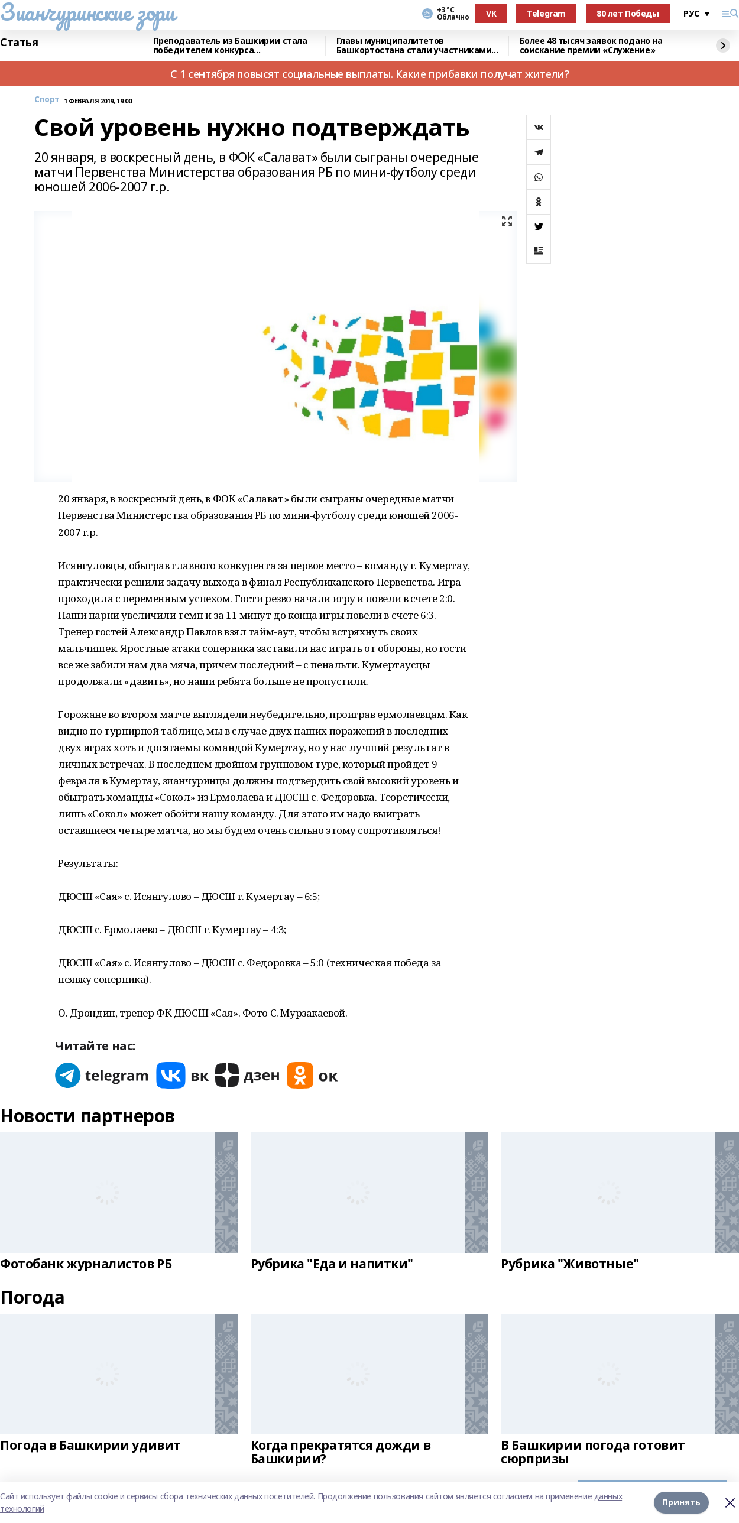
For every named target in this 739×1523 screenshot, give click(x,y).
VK (491, 13)
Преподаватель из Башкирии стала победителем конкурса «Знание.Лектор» (230, 46)
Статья (19, 42)
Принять (681, 1502)
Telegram (546, 13)
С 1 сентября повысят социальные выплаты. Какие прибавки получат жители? (369, 74)
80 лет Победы (628, 13)
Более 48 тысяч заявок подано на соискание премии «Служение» (591, 46)
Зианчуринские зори (87, 11)
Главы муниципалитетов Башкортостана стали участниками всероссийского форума (414, 46)
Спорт (47, 100)
